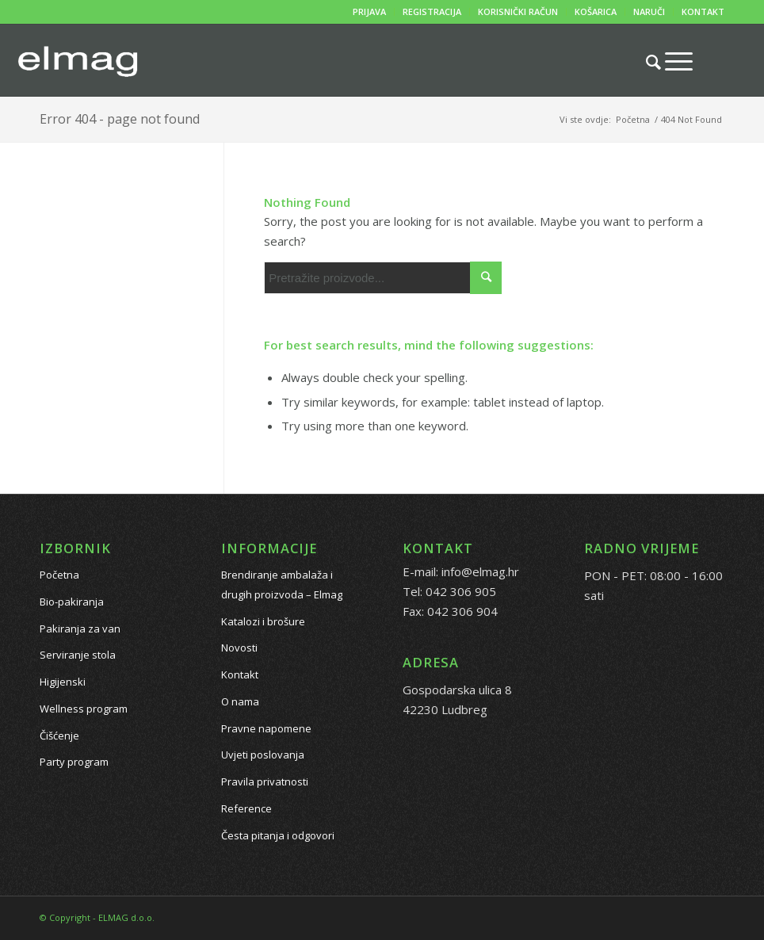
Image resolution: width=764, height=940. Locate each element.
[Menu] (671, 61)
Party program (74, 762)
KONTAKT (703, 11)
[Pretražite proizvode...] (645, 61)
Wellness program (84, 708)
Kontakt (239, 674)
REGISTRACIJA (432, 11)
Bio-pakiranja (72, 601)
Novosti (239, 647)
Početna (59, 574)
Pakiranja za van (80, 628)
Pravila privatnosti (264, 781)
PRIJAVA (369, 11)
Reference (246, 808)
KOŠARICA (596, 11)
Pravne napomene (266, 728)
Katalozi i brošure (263, 621)
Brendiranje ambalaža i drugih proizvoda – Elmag (281, 584)
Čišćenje (59, 735)
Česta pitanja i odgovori (277, 835)
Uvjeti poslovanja (262, 754)
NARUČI (649, 11)
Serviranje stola (78, 655)
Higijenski (63, 681)
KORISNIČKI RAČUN (518, 11)
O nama (240, 701)
